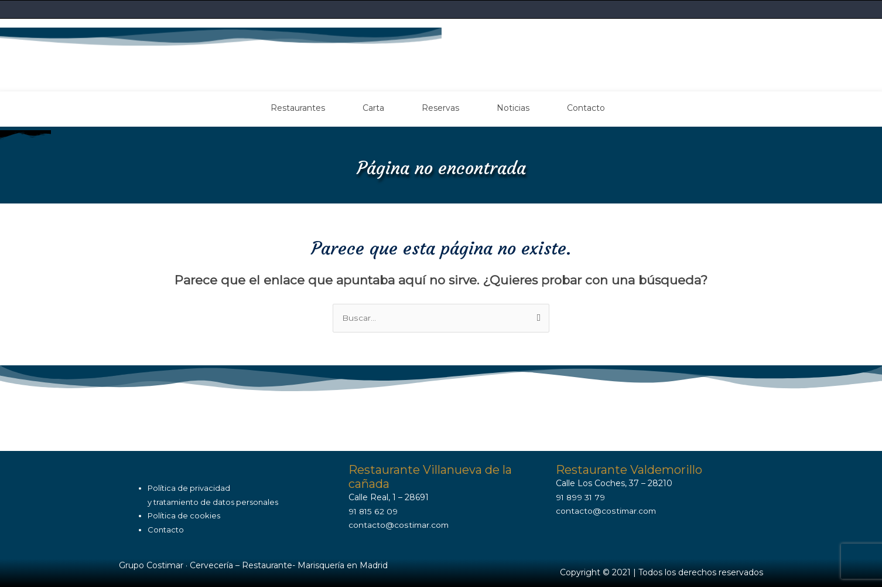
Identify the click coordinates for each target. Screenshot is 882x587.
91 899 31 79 (581, 496)
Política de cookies (184, 515)
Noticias (513, 107)
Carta (373, 107)
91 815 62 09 (373, 510)
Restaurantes (298, 107)
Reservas (440, 107)
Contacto (586, 107)
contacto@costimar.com (399, 525)
